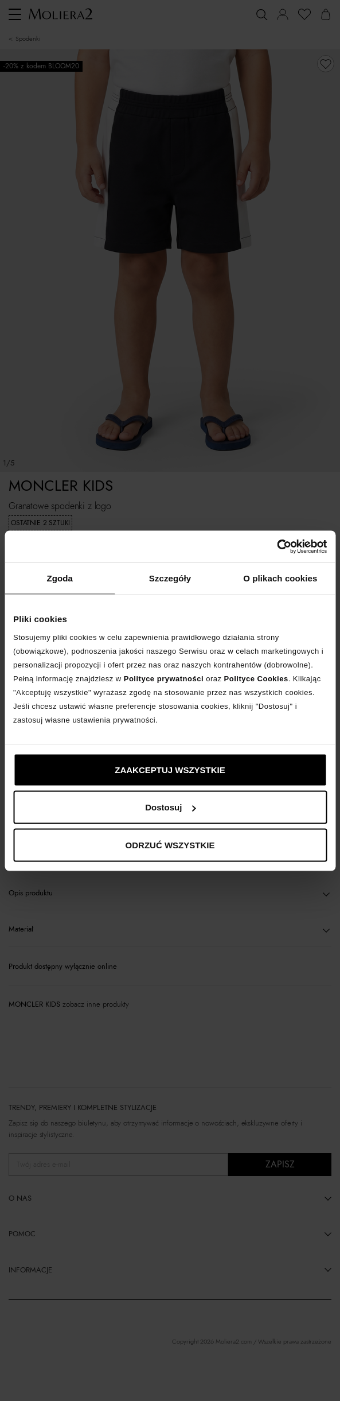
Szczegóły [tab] (170, 578)
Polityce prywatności (164, 678)
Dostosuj (170, 807)
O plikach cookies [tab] (280, 578)
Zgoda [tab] (59, 578)
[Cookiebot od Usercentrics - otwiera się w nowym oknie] (276, 546)
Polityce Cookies (256, 678)
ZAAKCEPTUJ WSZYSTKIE (170, 769)
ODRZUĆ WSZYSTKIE (170, 844)
